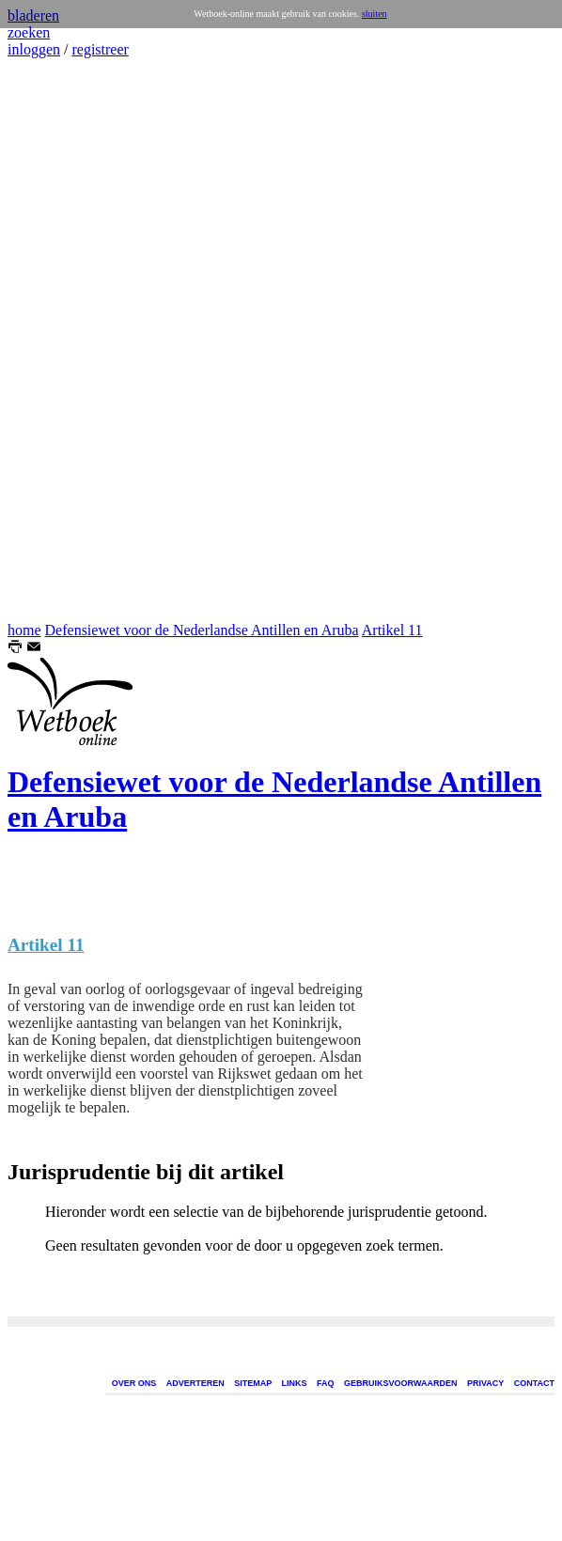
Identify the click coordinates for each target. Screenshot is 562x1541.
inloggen (34, 49)
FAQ (326, 1383)
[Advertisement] (64, 340)
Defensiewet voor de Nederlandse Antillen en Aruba (202, 630)
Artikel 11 (392, 630)
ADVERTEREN (195, 1383)
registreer (99, 49)
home (24, 630)
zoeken (29, 32)
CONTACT (534, 1383)
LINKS (294, 1383)
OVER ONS (134, 1383)
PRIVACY (485, 1383)
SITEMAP (253, 1383)
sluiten (374, 13)
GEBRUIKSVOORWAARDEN (400, 1383)
